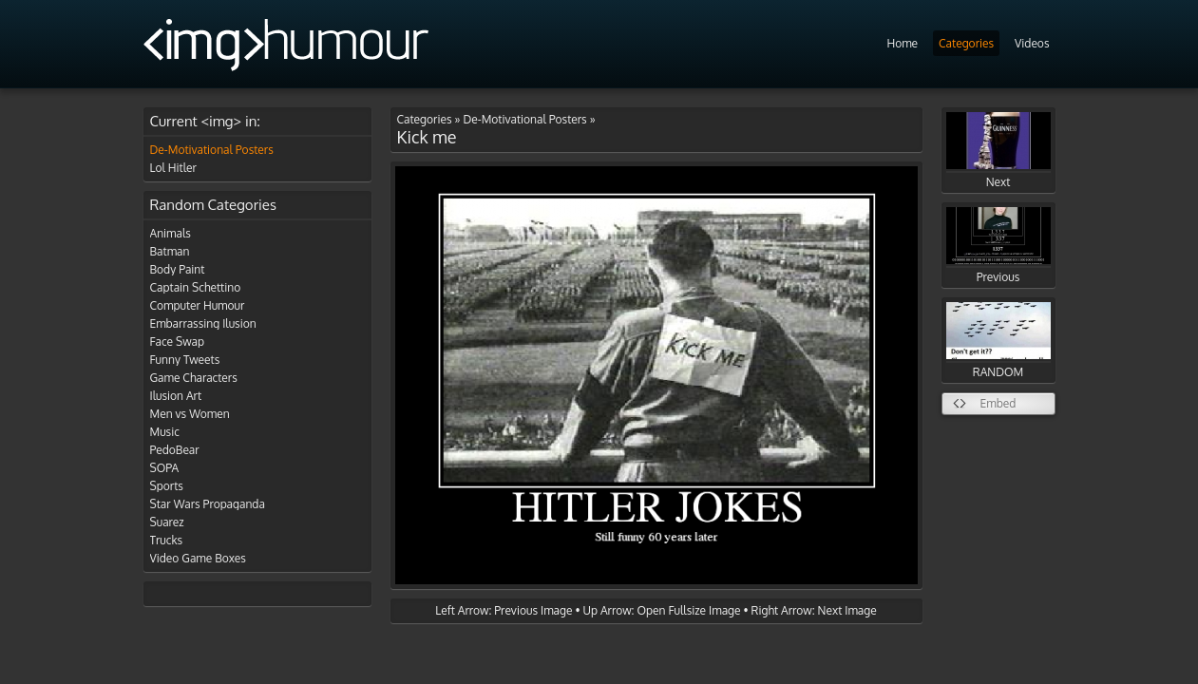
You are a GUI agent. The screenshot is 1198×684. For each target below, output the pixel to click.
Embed (998, 403)
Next (998, 150)
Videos (1032, 43)
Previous (998, 245)
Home (902, 43)
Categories (966, 43)
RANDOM (998, 340)
